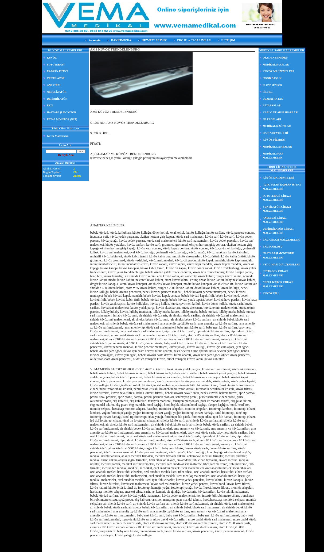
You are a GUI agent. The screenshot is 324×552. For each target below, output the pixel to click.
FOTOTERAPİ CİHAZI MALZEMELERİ (277, 198)
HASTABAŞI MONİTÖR (61, 112)
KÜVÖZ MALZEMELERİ (278, 71)
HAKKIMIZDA (121, 40)
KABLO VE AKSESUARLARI (281, 112)
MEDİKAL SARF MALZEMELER (273, 155)
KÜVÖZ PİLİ (271, 293)
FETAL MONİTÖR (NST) (62, 119)
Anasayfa (94, 40)
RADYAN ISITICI (57, 71)
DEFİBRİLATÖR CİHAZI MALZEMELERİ (278, 230)
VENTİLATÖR (56, 78)
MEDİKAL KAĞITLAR (277, 126)
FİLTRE (267, 91)
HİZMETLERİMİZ (154, 40)
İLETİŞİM (228, 40)
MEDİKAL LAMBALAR (277, 146)
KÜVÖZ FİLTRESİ (274, 139)
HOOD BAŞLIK (272, 78)
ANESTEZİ (54, 85)
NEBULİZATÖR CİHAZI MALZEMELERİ (278, 284)
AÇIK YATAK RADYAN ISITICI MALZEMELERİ (282, 186)
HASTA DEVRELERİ (275, 133)
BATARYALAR (272, 105)
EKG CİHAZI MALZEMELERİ (281, 239)
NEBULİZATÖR (57, 91)
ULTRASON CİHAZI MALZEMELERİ (275, 273)
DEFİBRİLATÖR (57, 98)
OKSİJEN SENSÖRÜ (275, 57)
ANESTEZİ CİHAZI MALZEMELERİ (275, 219)
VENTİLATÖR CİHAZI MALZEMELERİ (277, 209)
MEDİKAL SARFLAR (276, 64)
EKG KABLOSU (273, 246)
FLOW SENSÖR (272, 85)
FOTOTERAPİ (56, 64)
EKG (50, 105)
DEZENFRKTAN (273, 98)
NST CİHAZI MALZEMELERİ (281, 264)
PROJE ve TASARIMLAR (194, 40)
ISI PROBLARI (272, 119)
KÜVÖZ (52, 57)
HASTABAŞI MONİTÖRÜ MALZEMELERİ (278, 255)
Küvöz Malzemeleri (58, 135)
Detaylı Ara (66, 155)
